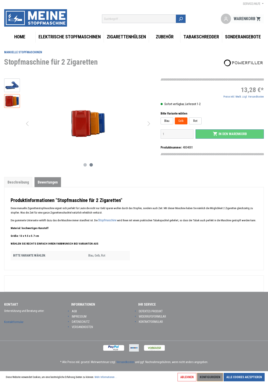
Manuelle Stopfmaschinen (23, 52)
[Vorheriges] (27, 123)
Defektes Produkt (151, 311)
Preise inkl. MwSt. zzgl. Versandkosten (243, 96)
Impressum (79, 316)
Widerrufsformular (152, 316)
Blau (166, 120)
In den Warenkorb (230, 133)
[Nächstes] (149, 123)
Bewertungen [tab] (48, 182)
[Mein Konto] (226, 19)
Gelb (181, 120)
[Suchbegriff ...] (139, 18)
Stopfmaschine (107, 220)
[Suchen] (181, 18)
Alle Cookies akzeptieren (244, 377)
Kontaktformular (13, 322)
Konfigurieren (210, 377)
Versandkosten (82, 327)
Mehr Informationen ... (106, 377)
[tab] (18, 182)
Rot (195, 120)
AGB (74, 311)
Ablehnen (187, 377)
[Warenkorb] (247, 18)
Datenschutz (81, 321)
